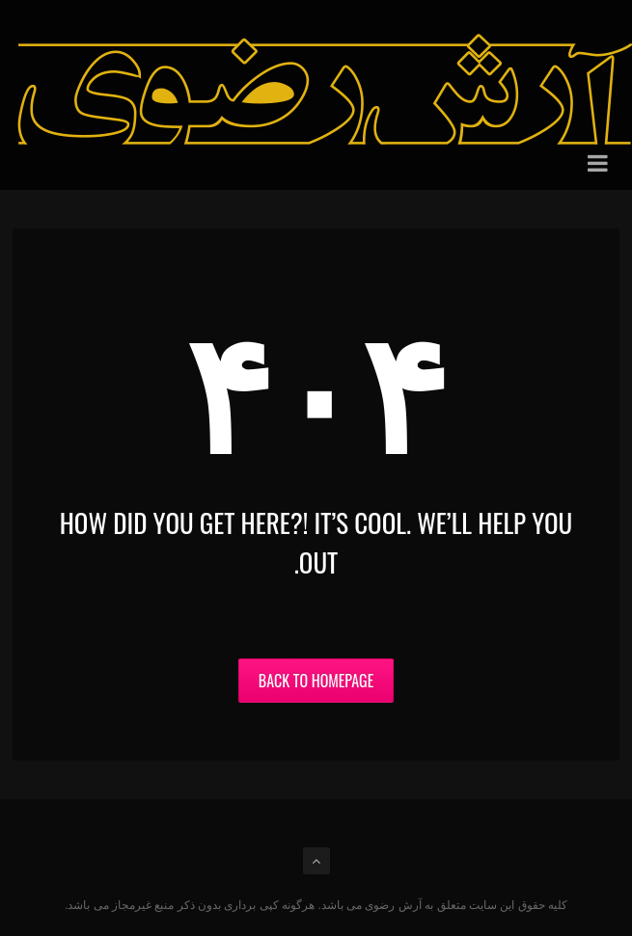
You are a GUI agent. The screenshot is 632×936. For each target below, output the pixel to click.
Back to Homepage (316, 680)
